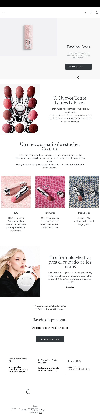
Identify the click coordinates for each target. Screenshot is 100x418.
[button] (42, 411)
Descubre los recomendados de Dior (78, 368)
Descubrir (70, 287)
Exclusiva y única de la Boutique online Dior (48, 369)
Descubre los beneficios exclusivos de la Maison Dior (18, 369)
